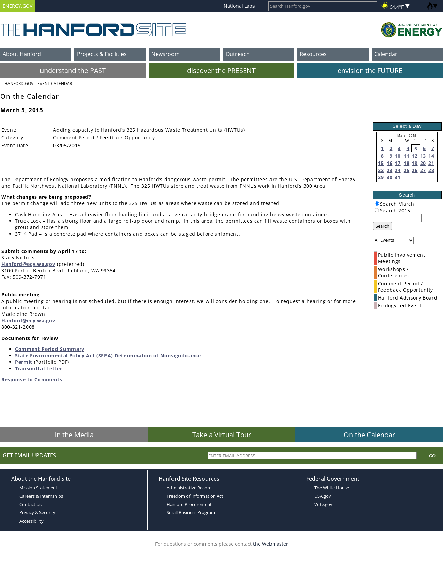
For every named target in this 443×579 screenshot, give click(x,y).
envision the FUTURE (370, 70)
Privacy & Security (37, 512)
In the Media (74, 434)
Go (432, 456)
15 (381, 163)
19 (414, 163)
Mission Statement (38, 487)
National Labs (239, 6)
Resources (313, 54)
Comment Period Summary (49, 349)
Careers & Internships (41, 496)
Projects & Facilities (102, 54)
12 (414, 156)
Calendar (385, 54)
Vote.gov (323, 504)
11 (406, 156)
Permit (23, 362)
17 (397, 163)
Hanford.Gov (18, 83)
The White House (331, 487)
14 (431, 156)
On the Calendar (369, 434)
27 (423, 170)
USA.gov (322, 496)
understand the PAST (73, 70)
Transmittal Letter (38, 368)
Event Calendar (54, 83)
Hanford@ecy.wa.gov (28, 264)
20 (423, 163)
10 (397, 156)
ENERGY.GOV (17, 6)
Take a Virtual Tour (221, 434)
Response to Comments (31, 379)
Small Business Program (191, 512)
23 (389, 170)
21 (431, 163)
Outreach (238, 54)
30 (389, 177)
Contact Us (30, 504)
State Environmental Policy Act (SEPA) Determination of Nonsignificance (108, 355)
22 (381, 170)
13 (423, 156)
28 (431, 170)
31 (397, 177)
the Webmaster (270, 544)
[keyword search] (397, 218)
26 (414, 170)
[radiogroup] (377, 203)
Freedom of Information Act (195, 496)
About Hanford (22, 54)
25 (406, 170)
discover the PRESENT (221, 70)
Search (382, 226)
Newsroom (165, 54)
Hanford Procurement (189, 504)
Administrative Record (189, 487)
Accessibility (31, 521)
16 (389, 163)
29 (381, 177)
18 (406, 163)
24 (397, 170)
